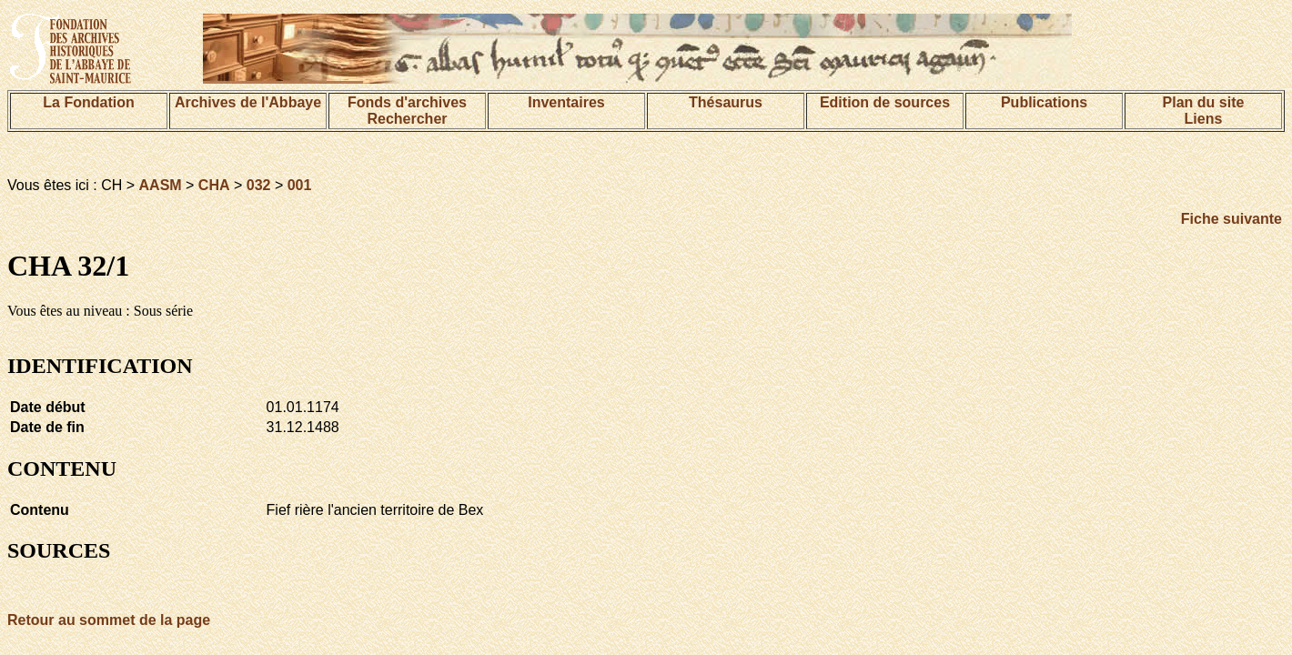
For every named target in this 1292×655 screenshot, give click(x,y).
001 (300, 185)
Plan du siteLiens (1204, 110)
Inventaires (566, 102)
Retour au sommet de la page (108, 620)
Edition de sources (885, 102)
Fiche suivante (1231, 219)
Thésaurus (725, 102)
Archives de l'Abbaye (248, 102)
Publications (1044, 102)
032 (259, 185)
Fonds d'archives (407, 102)
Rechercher (407, 118)
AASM (160, 185)
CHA (214, 185)
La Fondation (88, 102)
